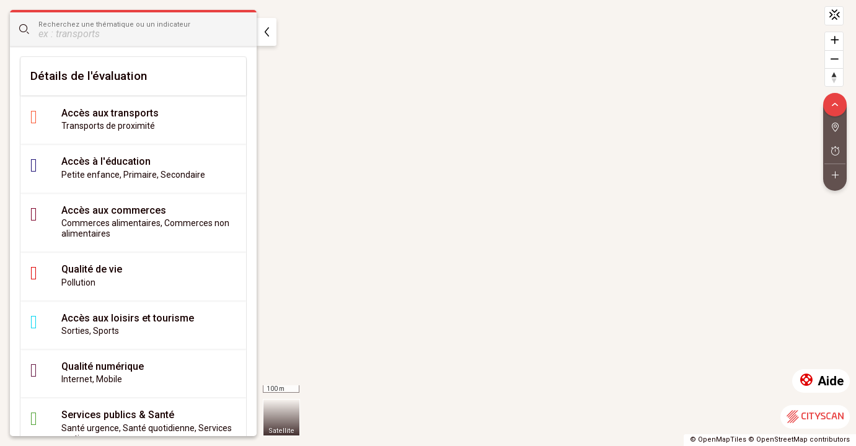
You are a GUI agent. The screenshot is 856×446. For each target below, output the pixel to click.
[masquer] (266, 32)
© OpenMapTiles (718, 439)
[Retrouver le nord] (834, 77)
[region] (428, 223)
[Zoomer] (834, 41)
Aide (821, 381)
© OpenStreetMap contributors (799, 439)
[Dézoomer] (834, 59)
